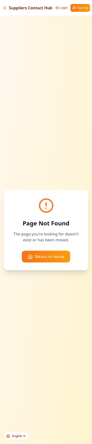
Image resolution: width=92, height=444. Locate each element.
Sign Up (80, 8)
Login (61, 8)
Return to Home (46, 256)
